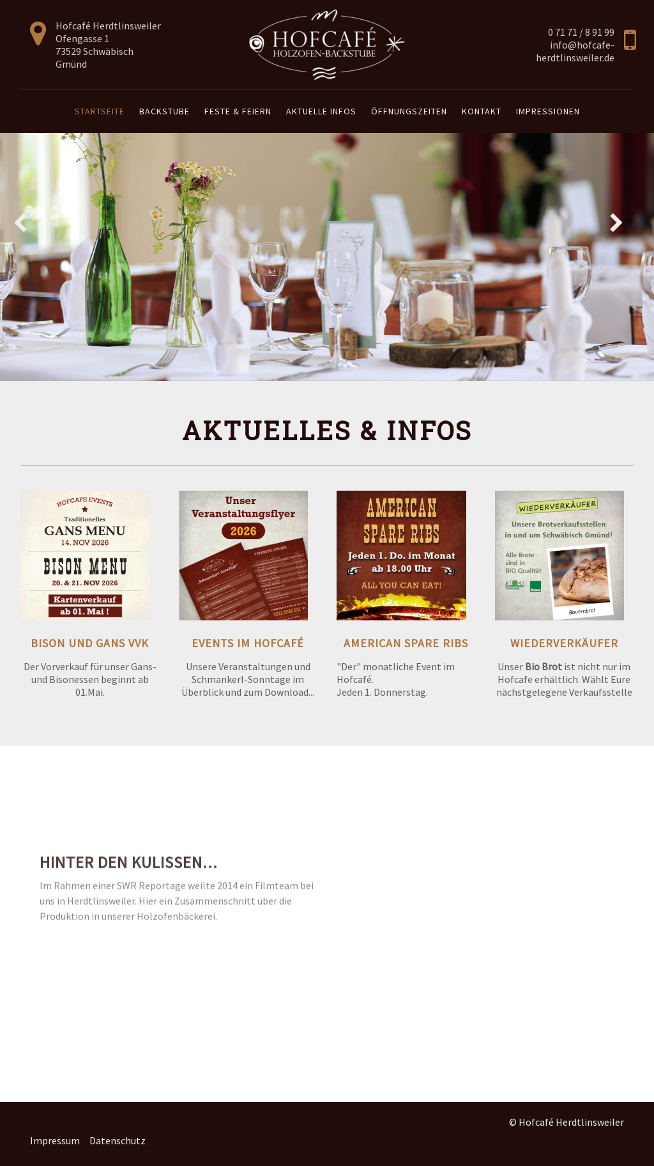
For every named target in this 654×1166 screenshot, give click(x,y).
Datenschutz (117, 1140)
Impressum (55, 1140)
